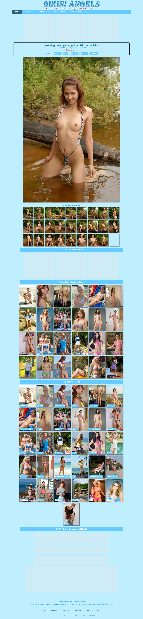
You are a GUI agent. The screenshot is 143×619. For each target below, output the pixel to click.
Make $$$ (75, 615)
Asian (75, 429)
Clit (74, 476)
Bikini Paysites (26, 429)
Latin (40, 429)
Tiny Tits (76, 500)
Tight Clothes (112, 476)
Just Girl (23, 405)
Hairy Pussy (60, 405)
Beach (40, 405)
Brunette (93, 453)
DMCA (89, 610)
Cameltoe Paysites (62, 476)
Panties (41, 453)
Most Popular (75, 12)
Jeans (66, 524)
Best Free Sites (66, 610)
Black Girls (111, 429)
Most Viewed (59, 12)
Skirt (74, 453)
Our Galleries (54, 610)
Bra (108, 453)
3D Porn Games (78, 610)
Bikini (75, 405)
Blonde (40, 476)
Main (44, 610)
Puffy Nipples (95, 429)
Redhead (58, 500)
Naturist (58, 429)
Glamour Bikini (89, 9)
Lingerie (110, 500)
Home (17, 12)
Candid (23, 476)
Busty (22, 453)
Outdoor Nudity (96, 476)
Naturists (110, 405)
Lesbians (24, 500)
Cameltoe (93, 405)
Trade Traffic (63, 615)
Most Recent (44, 12)
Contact (98, 610)
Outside (58, 453)
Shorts (40, 500)
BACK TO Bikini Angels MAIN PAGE (71, 529)
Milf (91, 500)
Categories (29, 12)
